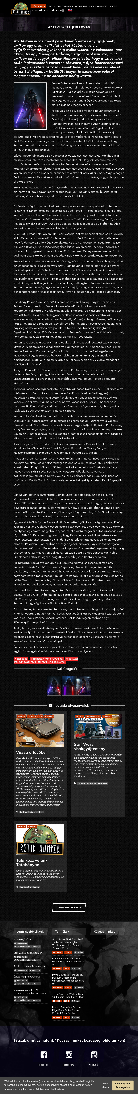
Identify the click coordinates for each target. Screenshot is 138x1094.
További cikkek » (69, 907)
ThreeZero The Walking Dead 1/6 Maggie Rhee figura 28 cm (69, 997)
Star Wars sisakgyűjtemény (30, 956)
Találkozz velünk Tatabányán (30, 968)
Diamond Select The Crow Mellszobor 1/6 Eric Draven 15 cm (69, 963)
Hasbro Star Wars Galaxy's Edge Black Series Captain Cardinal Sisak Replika (69, 1012)
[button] (51, 6)
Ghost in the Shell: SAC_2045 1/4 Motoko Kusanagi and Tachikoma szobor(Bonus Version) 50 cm (69, 946)
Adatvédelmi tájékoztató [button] (49, 1089)
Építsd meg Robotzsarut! (30, 980)
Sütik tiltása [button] (105, 1085)
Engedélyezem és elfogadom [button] (122, 1085)
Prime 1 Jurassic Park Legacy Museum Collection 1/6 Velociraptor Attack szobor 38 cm (69, 981)
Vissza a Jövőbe (30, 943)
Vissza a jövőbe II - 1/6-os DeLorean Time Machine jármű (30, 995)
